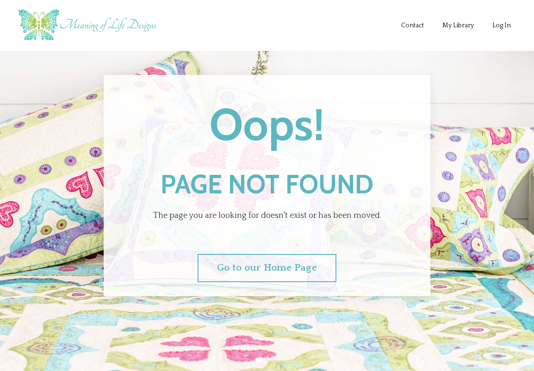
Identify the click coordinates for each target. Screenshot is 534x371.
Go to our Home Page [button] (267, 267)
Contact (412, 25)
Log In (501, 25)
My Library (458, 25)
